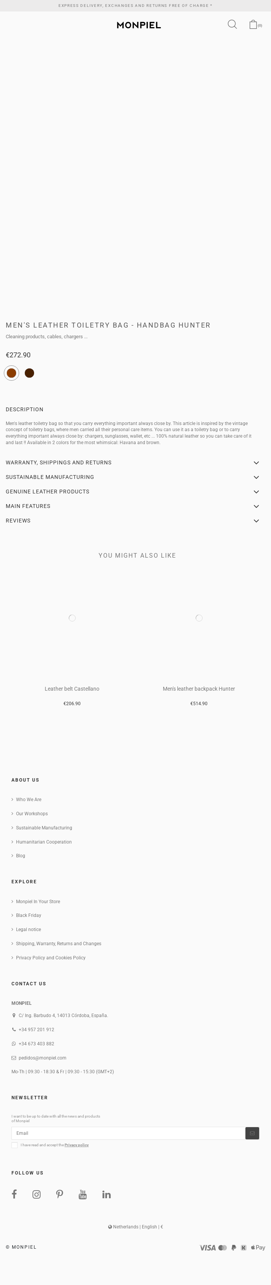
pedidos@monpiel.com (43, 1058)
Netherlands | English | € (135, 1227)
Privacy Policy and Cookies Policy (51, 958)
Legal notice (28, 929)
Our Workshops (32, 813)
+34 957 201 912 (36, 1029)
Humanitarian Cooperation (44, 842)
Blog (20, 855)
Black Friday (28, 915)
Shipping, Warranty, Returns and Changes (58, 943)
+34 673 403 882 (36, 1043)
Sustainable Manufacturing (44, 828)
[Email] (128, 1133)
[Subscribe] (252, 1133)
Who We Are (28, 799)
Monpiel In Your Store (38, 901)
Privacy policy (77, 1145)
